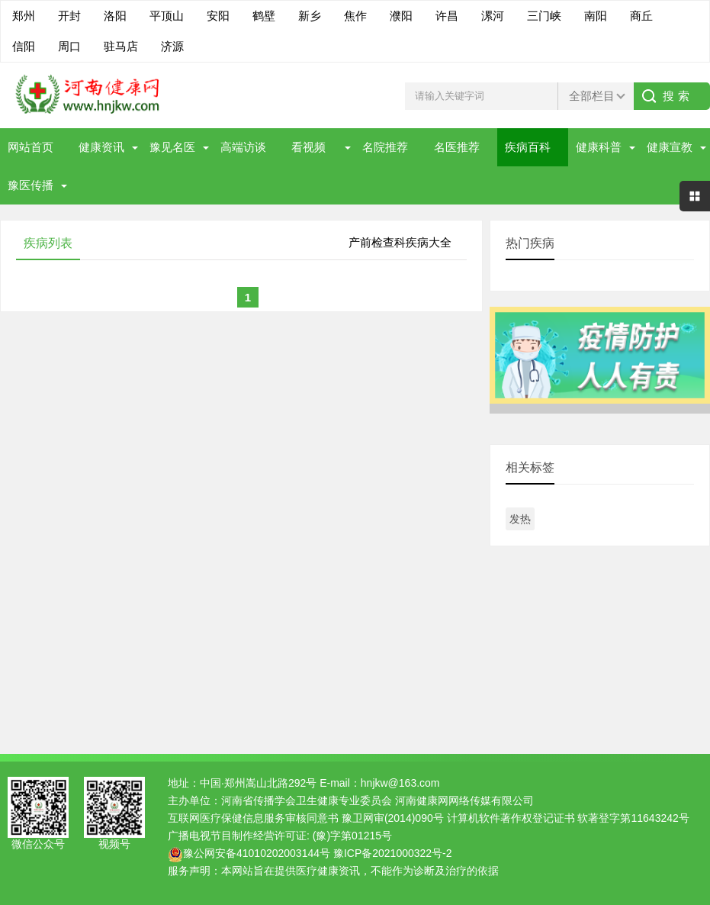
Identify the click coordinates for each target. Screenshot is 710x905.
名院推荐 (385, 146)
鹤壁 (263, 15)
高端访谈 (243, 146)
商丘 (641, 15)
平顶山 (166, 15)
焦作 (355, 15)
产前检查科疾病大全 (400, 242)
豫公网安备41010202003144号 (256, 853)
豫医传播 (30, 185)
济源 (172, 46)
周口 (69, 46)
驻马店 (121, 46)
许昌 (446, 15)
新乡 (309, 15)
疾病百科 (528, 146)
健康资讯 (101, 146)
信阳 (23, 46)
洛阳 (115, 15)
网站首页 (30, 146)
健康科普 (599, 146)
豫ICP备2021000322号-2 (392, 853)
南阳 (595, 15)
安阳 (218, 15)
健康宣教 (669, 146)
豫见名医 (172, 146)
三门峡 (544, 15)
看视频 (308, 146)
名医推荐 (457, 146)
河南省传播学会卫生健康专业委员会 (306, 800)
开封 (69, 15)
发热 (520, 519)
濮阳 (401, 15)
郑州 (23, 15)
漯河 (492, 15)
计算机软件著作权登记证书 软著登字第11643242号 (568, 818)
